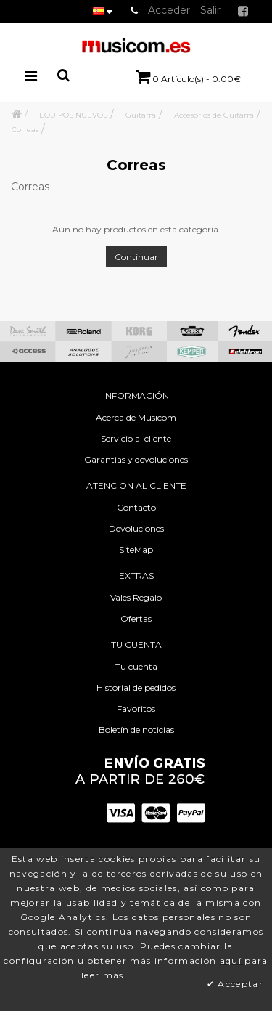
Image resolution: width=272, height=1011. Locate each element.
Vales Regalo (136, 597)
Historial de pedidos (136, 687)
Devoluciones (136, 528)
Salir (210, 10)
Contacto (136, 507)
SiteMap (136, 549)
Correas (25, 129)
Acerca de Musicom (136, 417)
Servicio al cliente (136, 438)
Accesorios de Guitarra (214, 115)
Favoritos (136, 708)
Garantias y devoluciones (136, 459)
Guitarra (140, 115)
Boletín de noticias (136, 729)
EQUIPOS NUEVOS (73, 115)
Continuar (136, 256)
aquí (232, 960)
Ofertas (136, 618)
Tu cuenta (136, 666)
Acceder (169, 10)
